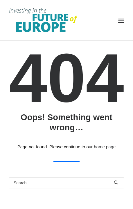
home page (105, 146)
